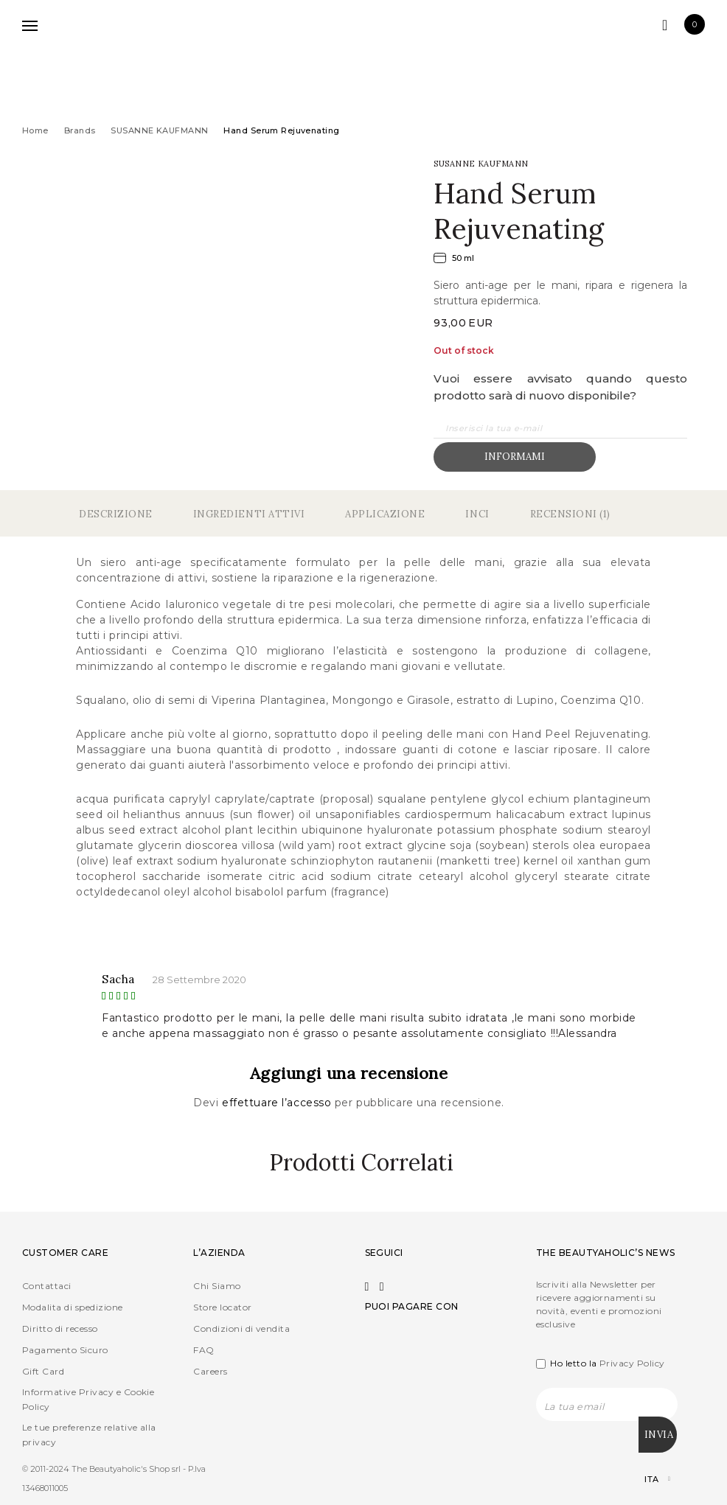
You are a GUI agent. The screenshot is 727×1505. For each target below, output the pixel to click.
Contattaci (47, 1285)
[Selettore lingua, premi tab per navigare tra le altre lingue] (645, 1475)
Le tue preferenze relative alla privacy (89, 1435)
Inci (477, 514)
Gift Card (43, 1371)
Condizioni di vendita (241, 1328)
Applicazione (385, 514)
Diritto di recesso (60, 1328)
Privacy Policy (632, 1363)
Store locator (222, 1307)
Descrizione (116, 514)
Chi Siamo (216, 1285)
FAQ (203, 1349)
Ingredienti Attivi (249, 514)
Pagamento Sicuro (65, 1349)
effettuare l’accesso (278, 1102)
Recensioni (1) (570, 514)
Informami (514, 456)
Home (35, 130)
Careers (210, 1371)
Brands (80, 130)
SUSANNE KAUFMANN (159, 130)
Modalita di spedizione (72, 1307)
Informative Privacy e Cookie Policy (88, 1399)
